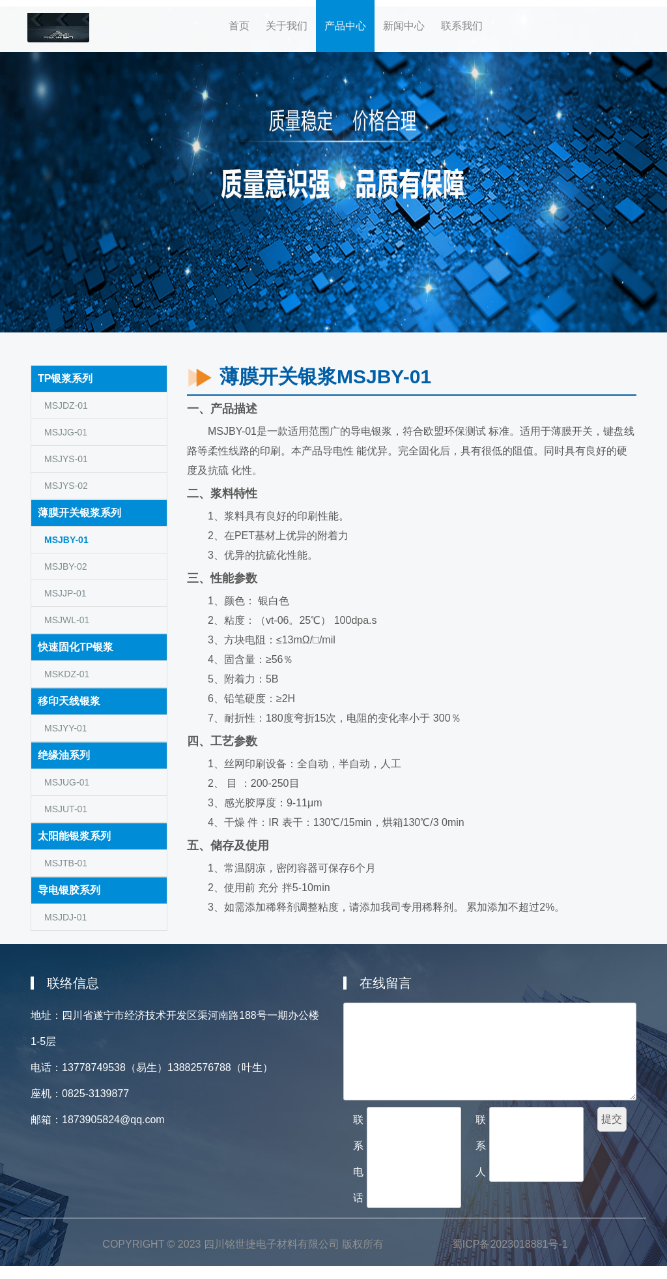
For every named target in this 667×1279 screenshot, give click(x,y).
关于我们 (291, 20)
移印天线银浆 (69, 701)
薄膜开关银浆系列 (79, 512)
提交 (611, 1119)
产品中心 (345, 25)
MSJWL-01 (66, 620)
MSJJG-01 (65, 432)
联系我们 (462, 25)
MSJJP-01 (65, 593)
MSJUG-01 (66, 782)
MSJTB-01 (65, 863)
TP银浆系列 (65, 378)
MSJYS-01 (66, 459)
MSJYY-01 (65, 728)
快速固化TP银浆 (75, 647)
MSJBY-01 (66, 540)
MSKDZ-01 (66, 674)
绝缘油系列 (64, 755)
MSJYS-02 (66, 485)
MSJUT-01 (65, 809)
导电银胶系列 (69, 890)
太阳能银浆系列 (74, 836)
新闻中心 (404, 25)
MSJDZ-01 (66, 405)
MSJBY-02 (65, 566)
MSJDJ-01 (65, 917)
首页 (243, 20)
